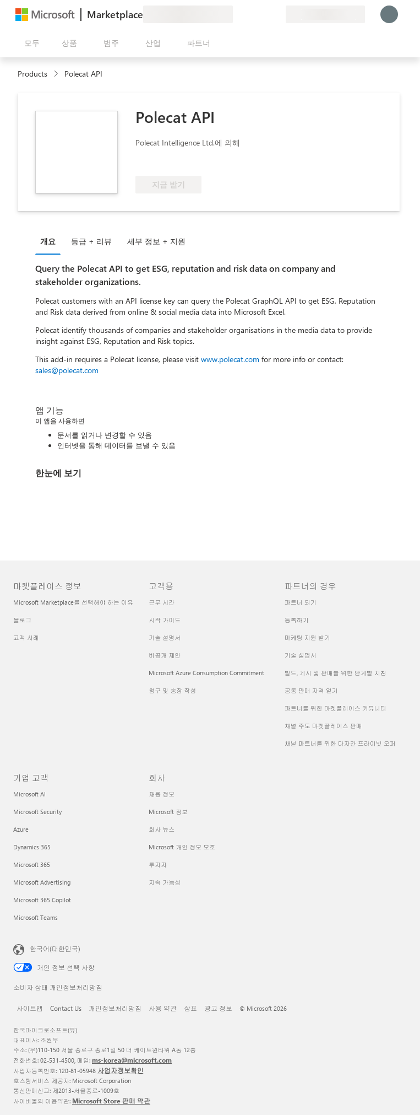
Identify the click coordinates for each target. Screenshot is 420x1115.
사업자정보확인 (120, 1070)
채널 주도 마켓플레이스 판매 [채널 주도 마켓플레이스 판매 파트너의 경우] (323, 725)
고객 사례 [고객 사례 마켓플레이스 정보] (26, 637)
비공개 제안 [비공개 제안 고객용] (165, 655)
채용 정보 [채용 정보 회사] (161, 794)
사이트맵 (30, 1008)
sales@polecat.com (67, 370)
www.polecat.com (230, 359)
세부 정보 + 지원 (156, 241)
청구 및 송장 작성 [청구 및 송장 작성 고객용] (172, 690)
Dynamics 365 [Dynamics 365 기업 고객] (32, 847)
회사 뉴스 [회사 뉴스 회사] (161, 829)
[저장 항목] (263, 14)
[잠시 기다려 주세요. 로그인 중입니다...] (389, 14)
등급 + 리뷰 (91, 241)
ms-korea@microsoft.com (132, 1059)
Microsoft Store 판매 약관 (111, 1100)
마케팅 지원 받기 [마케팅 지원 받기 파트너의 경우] (307, 637)
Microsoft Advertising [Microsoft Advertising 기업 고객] (41, 882)
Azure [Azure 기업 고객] (21, 829)
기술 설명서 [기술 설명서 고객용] (165, 637)
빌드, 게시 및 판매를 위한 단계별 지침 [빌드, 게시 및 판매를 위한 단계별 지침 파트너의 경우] (335, 673)
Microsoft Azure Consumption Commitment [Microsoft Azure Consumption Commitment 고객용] (206, 673)
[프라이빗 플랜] (276, 14)
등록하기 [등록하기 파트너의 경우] (297, 620)
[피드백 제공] (237, 14)
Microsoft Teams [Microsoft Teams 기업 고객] (35, 917)
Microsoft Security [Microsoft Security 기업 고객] (37, 811)
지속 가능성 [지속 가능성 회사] (165, 882)
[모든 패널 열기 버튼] (29, 43)
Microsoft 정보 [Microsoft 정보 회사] (168, 811)
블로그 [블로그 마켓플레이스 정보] (22, 620)
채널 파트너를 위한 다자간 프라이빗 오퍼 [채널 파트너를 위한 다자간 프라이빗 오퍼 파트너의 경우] (340, 743)
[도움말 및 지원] (250, 14)
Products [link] (32, 73)
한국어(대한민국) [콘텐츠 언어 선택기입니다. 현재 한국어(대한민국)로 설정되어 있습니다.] (55, 948)
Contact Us (65, 1008)
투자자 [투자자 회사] (158, 864)
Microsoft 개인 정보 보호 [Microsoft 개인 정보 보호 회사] (182, 847)
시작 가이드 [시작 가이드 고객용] (165, 620)
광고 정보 (218, 1008)
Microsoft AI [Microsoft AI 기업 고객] (29, 794)
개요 (48, 241)
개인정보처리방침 (115, 1008)
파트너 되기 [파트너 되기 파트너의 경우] (301, 602)
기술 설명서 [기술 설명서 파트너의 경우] (301, 655)
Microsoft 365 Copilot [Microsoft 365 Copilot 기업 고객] (42, 900)
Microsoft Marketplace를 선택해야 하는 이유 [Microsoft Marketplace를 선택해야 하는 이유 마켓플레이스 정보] (73, 602)
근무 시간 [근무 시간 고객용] (161, 602)
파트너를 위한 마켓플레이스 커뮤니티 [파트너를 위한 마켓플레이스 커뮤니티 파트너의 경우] (335, 708)
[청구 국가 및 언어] (325, 14)
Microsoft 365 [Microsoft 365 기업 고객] (31, 864)
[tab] (50, 241)
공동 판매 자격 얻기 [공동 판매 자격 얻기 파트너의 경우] (311, 690)
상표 (190, 1008)
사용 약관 (163, 1008)
